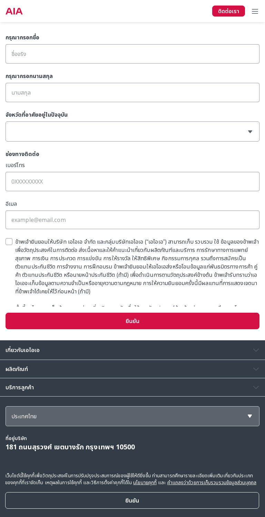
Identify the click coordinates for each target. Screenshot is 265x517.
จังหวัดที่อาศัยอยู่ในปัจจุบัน (37, 114)
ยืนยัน (132, 321)
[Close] (132, 500)
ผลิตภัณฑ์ (17, 369)
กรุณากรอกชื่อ (22, 37)
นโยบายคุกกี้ (145, 482)
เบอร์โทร (15, 165)
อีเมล (11, 203)
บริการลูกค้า (20, 387)
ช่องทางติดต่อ (22, 154)
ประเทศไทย (24, 416)
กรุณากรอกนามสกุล (29, 76)
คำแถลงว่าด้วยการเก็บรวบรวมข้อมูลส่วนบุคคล (211, 482)
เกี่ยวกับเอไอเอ (23, 350)
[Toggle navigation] (255, 11)
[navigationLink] (14, 11)
